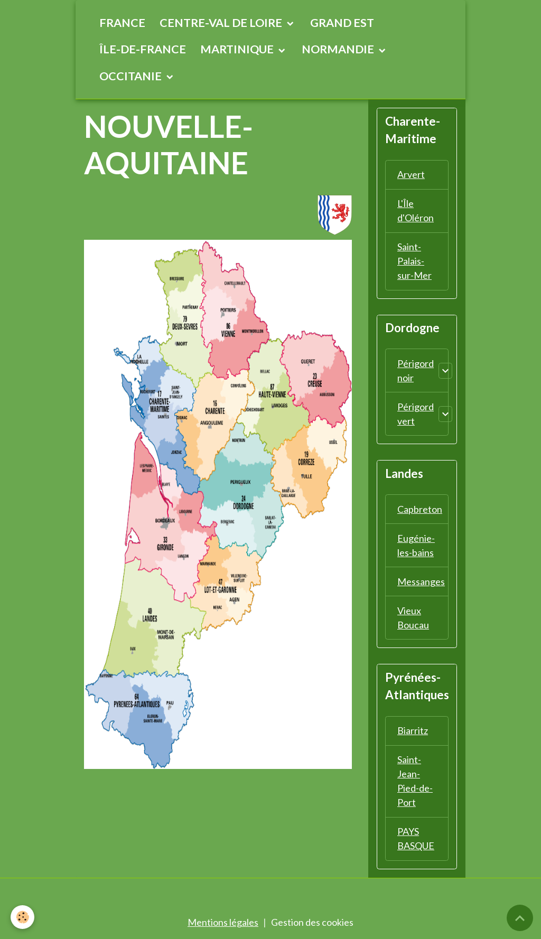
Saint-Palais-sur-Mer (414, 261)
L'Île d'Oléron (415, 210)
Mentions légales (223, 922)
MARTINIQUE (238, 49)
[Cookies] (22, 917)
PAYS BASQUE (415, 838)
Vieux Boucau (413, 618)
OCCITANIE (131, 76)
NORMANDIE (339, 49)
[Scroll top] (520, 918)
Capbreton (419, 509)
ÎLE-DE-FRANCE (142, 49)
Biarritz (412, 730)
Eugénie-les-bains (416, 545)
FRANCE (122, 23)
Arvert (411, 174)
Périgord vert (415, 414)
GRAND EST (342, 23)
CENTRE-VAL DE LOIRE (222, 23)
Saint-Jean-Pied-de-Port (415, 781)
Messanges (421, 581)
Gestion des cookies (312, 922)
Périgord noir (415, 370)
